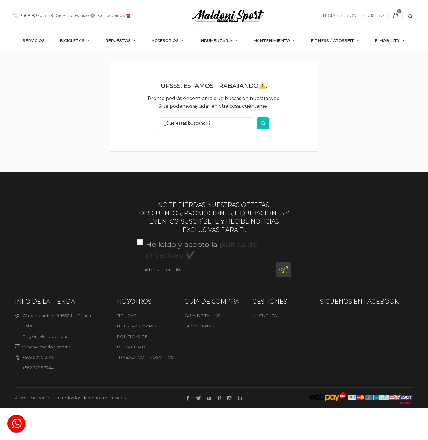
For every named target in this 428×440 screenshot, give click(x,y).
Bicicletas (73, 40)
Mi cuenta (264, 347)
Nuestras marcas (138, 358)
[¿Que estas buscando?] (206, 155)
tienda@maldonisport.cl (47, 378)
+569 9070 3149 (33, 15)
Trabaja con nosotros (145, 389)
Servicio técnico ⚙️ (75, 15)
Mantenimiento (272, 40)
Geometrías (199, 358)
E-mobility (388, 40)
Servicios (34, 40)
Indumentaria (216, 40)
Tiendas (126, 347)
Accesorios (166, 40)
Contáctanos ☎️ (114, 15)
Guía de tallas (203, 347)
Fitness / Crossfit (333, 40)
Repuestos (118, 40)
